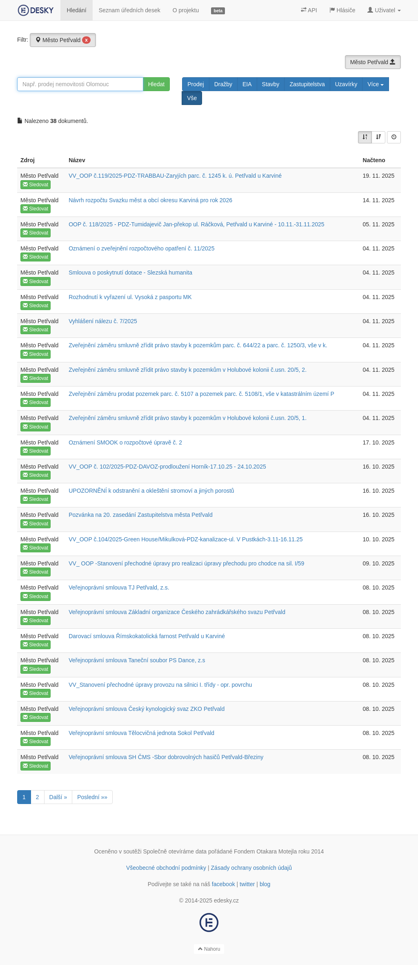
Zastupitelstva (307, 84)
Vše (192, 98)
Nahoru (209, 949)
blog (265, 884)
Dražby (223, 84)
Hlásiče (342, 10)
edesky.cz (226, 900)
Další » (58, 797)
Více (375, 84)
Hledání (76, 10)
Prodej (195, 84)
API (309, 10)
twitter (247, 884)
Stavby (271, 84)
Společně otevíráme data (175, 851)
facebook (223, 884)
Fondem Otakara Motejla (265, 851)
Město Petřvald (63, 40)
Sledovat (35, 185)
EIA (247, 84)
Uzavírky (346, 84)
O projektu (186, 10)
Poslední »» (92, 797)
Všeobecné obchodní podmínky (166, 867)
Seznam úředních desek (129, 10)
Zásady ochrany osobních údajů (251, 867)
